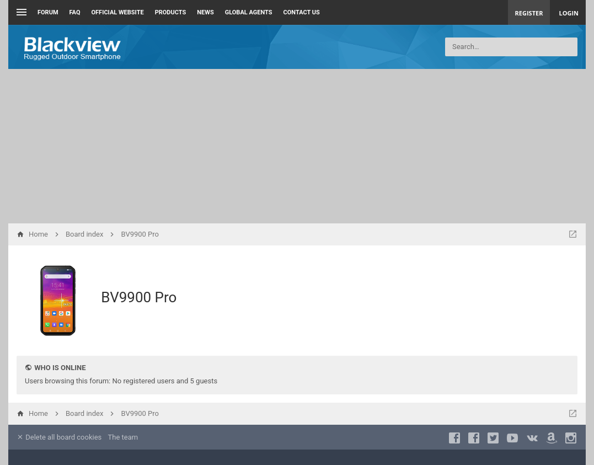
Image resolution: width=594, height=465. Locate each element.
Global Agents (248, 12)
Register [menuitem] (529, 13)
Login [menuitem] (569, 13)
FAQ (75, 12)
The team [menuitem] (123, 437)
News (205, 12)
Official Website (118, 12)
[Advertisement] (297, 146)
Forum (48, 12)
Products (170, 12)
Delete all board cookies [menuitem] (59, 437)
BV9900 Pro (138, 297)
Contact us (301, 12)
